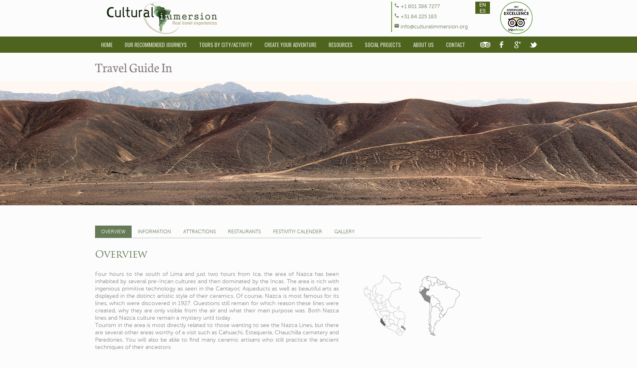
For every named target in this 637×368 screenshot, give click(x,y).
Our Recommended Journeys (156, 45)
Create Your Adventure (290, 45)
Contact (455, 45)
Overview (113, 232)
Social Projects (383, 45)
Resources (341, 45)
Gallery (344, 232)
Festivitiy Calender (297, 232)
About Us (423, 45)
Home (107, 45)
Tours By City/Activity (225, 45)
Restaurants (244, 232)
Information (154, 232)
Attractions (199, 232)
